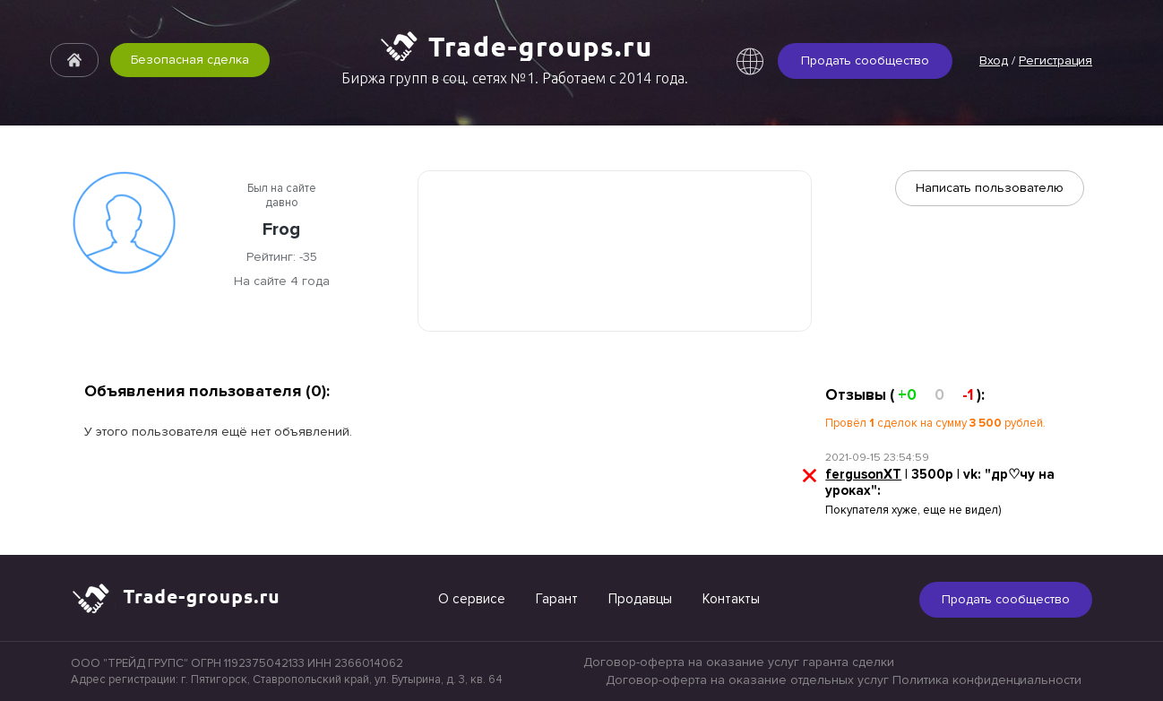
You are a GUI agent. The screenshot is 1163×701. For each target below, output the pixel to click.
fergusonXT (863, 474)
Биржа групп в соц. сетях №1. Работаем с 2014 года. (514, 78)
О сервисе (471, 599)
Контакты (731, 599)
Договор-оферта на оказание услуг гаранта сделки (738, 662)
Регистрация (1055, 60)
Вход (993, 60)
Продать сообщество (865, 60)
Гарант (557, 599)
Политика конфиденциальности (986, 680)
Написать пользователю (990, 187)
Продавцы (640, 599)
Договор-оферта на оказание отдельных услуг (747, 680)
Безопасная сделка (190, 59)
